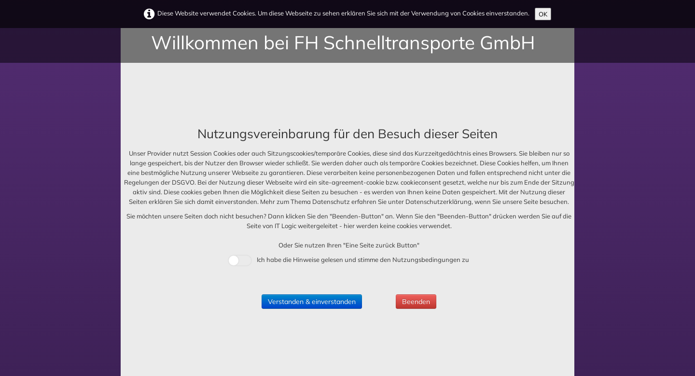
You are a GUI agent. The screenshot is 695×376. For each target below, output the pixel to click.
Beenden (416, 301)
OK (543, 14)
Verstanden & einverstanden (312, 301)
